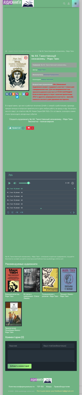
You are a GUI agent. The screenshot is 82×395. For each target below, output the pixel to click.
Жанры (49, 387)
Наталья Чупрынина (51, 75)
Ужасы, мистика (47, 79)
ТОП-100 (40, 387)
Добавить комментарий (19, 366)
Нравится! (16, 128)
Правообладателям (62, 387)
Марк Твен (42, 70)
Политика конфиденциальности (21, 387)
